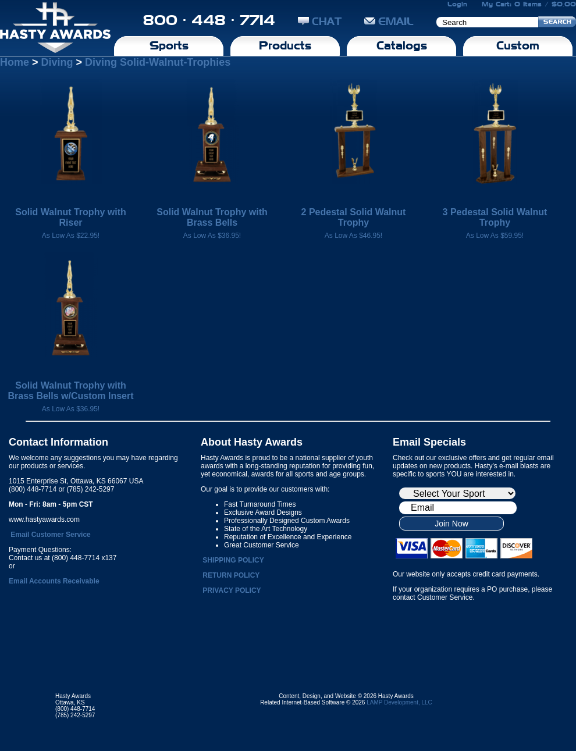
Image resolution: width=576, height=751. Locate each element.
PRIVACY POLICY (231, 590)
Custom (517, 45)
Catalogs (401, 45)
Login (457, 4)
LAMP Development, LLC (399, 702)
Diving (57, 62)
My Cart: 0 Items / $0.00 (529, 4)
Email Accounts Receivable (54, 581)
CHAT (320, 21)
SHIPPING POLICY (233, 560)
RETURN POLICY (230, 575)
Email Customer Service (50, 535)
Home (14, 62)
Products (285, 45)
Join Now (451, 523)
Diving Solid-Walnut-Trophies (157, 62)
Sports (169, 45)
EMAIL (389, 21)
